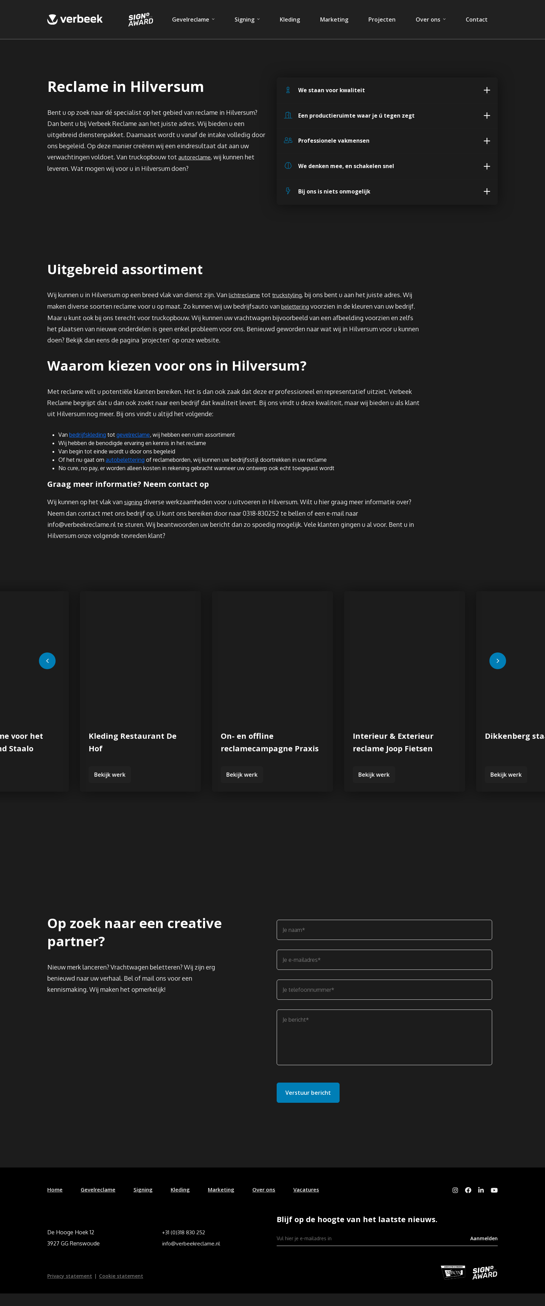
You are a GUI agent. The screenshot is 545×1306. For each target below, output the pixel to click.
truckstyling (293, 303)
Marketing (334, 19)
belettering (297, 314)
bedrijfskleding (87, 445)
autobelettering (125, 470)
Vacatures (315, 1201)
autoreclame (196, 160)
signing (134, 513)
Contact (477, 19)
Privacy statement (69, 1288)
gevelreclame (133, 445)
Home (55, 1201)
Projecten (382, 19)
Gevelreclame (190, 19)
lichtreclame (246, 303)
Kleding (290, 19)
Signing (244, 19)
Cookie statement (121, 1288)
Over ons (428, 19)
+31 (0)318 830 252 (184, 1244)
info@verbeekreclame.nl (192, 1255)
